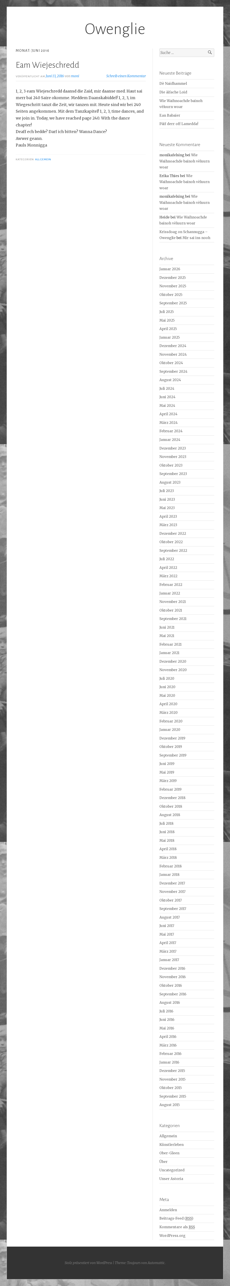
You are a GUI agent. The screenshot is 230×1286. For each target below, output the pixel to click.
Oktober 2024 (171, 363)
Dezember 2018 (172, 798)
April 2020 (168, 704)
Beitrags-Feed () (176, 1218)
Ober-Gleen (169, 1153)
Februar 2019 (170, 789)
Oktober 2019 (170, 747)
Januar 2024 (169, 440)
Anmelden (168, 1210)
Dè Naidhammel (173, 83)
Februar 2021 (170, 644)
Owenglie (115, 29)
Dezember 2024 (172, 346)
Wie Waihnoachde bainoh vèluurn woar (184, 161)
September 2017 (172, 909)
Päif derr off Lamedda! (178, 124)
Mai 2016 (166, 1028)
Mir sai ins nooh (196, 238)
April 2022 (168, 568)
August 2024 (170, 380)
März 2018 (168, 857)
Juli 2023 (166, 491)
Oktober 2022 (171, 542)
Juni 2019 (166, 764)
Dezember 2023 (172, 448)
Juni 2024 (167, 397)
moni (75, 76)
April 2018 (168, 849)
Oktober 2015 (170, 1088)
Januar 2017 (169, 960)
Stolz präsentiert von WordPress (88, 1263)
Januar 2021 (169, 653)
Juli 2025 (166, 312)
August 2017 (169, 917)
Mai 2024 (167, 406)
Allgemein (43, 159)
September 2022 (173, 550)
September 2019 (172, 755)
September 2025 (173, 303)
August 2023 (169, 482)
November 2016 (172, 977)
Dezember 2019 (172, 738)
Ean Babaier (169, 115)
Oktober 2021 (170, 610)
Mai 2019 (166, 772)
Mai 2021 (166, 636)
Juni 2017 (166, 926)
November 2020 (173, 670)
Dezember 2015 (172, 1071)
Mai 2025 (167, 320)
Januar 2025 (169, 337)
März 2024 (168, 423)
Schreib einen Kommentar (126, 76)
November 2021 (172, 602)
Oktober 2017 (170, 900)
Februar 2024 (170, 431)
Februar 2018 (170, 866)
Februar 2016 (170, 1054)
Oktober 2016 (170, 985)
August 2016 (169, 1002)
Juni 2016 (166, 1020)
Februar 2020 (170, 721)
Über (163, 1162)
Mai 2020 (167, 695)
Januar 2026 (169, 269)
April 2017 (167, 943)
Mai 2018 (166, 840)
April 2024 (168, 414)
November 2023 (172, 457)
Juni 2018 (167, 832)
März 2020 (168, 713)
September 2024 (173, 371)
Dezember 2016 (172, 968)
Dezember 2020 (172, 661)
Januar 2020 (169, 730)
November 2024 (173, 354)
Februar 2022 (170, 585)
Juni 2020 (167, 687)
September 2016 (172, 994)
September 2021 (172, 619)
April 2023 (168, 516)
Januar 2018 (169, 875)
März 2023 (168, 525)
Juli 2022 (166, 559)
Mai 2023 (167, 508)
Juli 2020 (166, 678)
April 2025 (168, 329)
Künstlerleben (171, 1145)
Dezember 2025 (172, 278)
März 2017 (167, 951)
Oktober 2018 (170, 806)
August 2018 (169, 815)
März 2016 (167, 1045)
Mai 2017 (166, 934)
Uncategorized (171, 1170)
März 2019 (168, 781)
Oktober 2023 (170, 465)
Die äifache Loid (173, 92)
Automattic (156, 1263)
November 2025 (172, 286)
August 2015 (169, 1105)
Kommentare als (177, 1227)
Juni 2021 (166, 627)
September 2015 (172, 1096)
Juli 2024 (166, 388)
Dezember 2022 (172, 533)
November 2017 (172, 892)
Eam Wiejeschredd (47, 65)
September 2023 (173, 474)
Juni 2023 (167, 499)
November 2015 (172, 1079)
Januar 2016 (169, 1062)
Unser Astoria (171, 1179)
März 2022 (168, 576)
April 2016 (167, 1037)
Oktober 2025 (170, 295)
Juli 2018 (166, 823)
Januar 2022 (169, 593)
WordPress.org (172, 1236)
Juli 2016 (166, 1011)
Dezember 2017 (172, 883)
